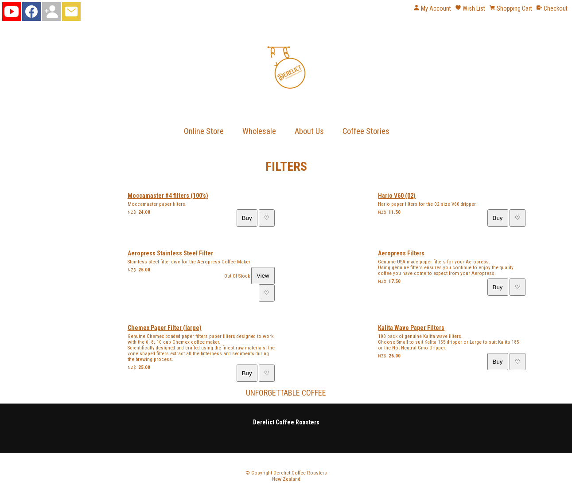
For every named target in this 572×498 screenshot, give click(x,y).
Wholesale (259, 131)
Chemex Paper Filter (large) (165, 327)
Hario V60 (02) (397, 195)
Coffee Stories (365, 131)
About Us (309, 131)
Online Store (204, 131)
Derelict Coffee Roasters (300, 473)
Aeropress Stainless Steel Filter (170, 253)
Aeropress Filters (401, 253)
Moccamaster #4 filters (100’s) (168, 195)
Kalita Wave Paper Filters (411, 327)
